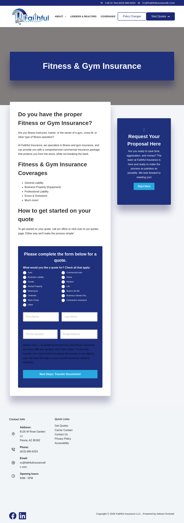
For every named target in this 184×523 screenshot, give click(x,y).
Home (69, 277)
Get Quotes (61, 425)
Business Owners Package (78, 296)
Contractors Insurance (76, 300)
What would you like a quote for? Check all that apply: (58, 267)
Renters (70, 282)
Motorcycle (33, 291)
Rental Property (35, 286)
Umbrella (32, 296)
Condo (31, 282)
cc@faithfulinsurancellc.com (158, 2)
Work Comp (33, 300)
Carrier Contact (63, 429)
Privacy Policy (63, 438)
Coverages (110, 16)
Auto (30, 273)
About (61, 16)
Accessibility (62, 442)
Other (30, 305)
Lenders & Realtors (83, 16)
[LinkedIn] (22, 515)
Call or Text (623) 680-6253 (120, 2)
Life (68, 286)
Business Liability (36, 277)
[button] (144, 186)
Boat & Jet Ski (72, 291)
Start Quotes (160, 16)
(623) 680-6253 (29, 451)
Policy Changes (132, 16)
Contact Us (61, 434)
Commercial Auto (74, 273)
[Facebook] (12, 515)
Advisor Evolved (165, 513)
